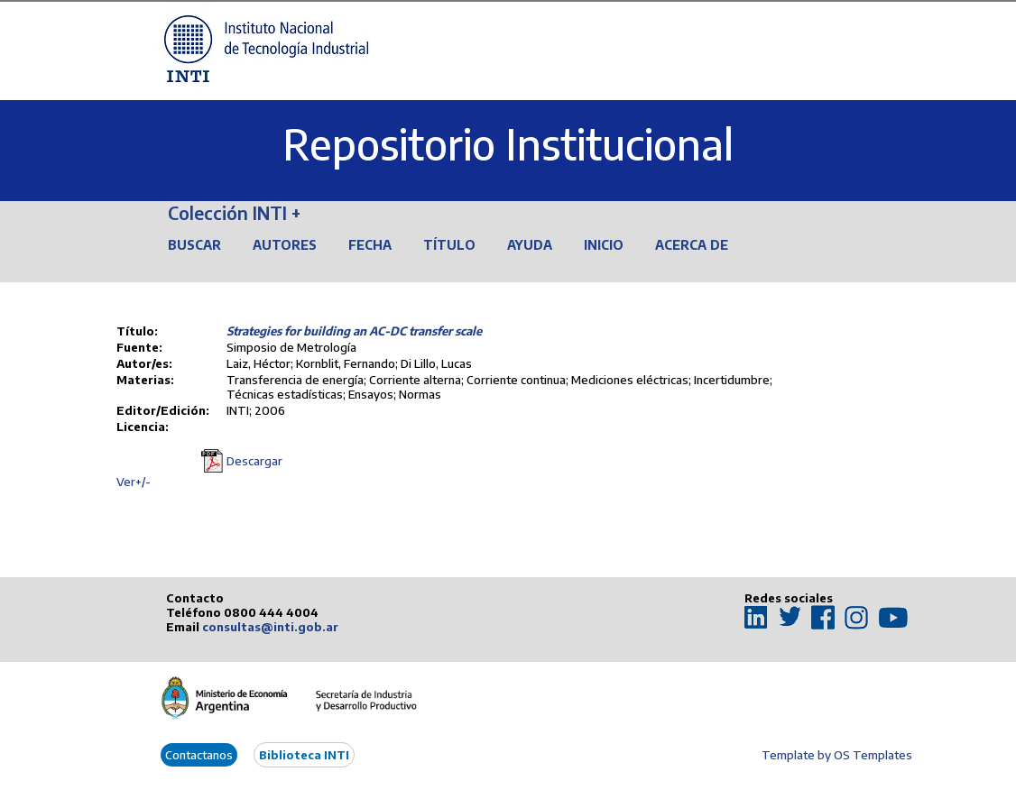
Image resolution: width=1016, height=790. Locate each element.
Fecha (370, 245)
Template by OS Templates (837, 755)
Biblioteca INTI (304, 755)
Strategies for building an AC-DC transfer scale (354, 331)
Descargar (254, 461)
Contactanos (199, 755)
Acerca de (691, 245)
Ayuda (529, 245)
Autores (285, 245)
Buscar (194, 245)
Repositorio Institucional (508, 144)
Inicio (603, 245)
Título (449, 245)
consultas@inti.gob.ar (270, 627)
